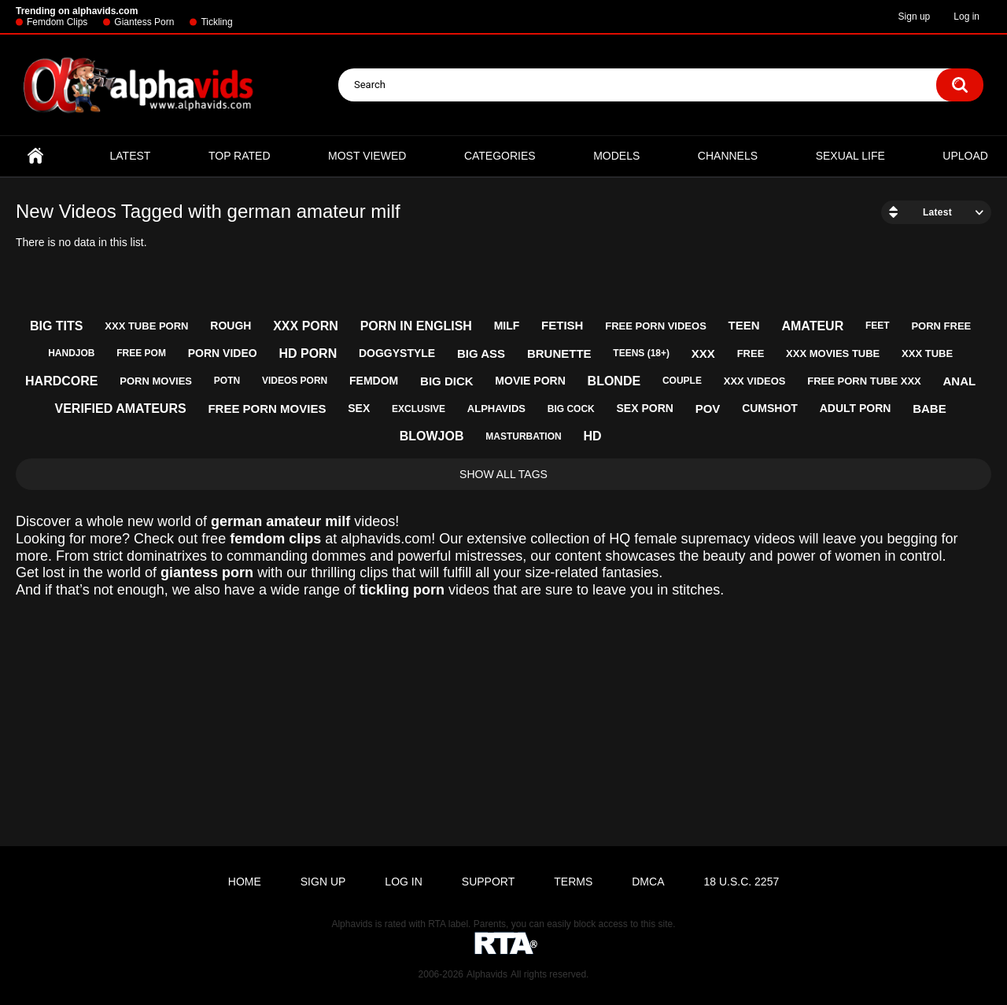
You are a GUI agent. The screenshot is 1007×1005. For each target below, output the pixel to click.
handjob (71, 353)
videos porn (294, 380)
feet (877, 325)
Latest (130, 155)
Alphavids (487, 974)
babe (929, 408)
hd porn (307, 353)
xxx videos (755, 381)
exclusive (418, 408)
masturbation (523, 436)
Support (488, 881)
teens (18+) (641, 353)
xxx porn (305, 326)
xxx (703, 353)
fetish (562, 325)
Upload (965, 155)
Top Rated (239, 155)
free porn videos (655, 326)
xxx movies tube (833, 353)
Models (616, 155)
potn (227, 380)
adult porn (855, 408)
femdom (373, 380)
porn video (222, 353)
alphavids (496, 408)
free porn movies (267, 408)
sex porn (645, 408)
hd (592, 436)
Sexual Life (850, 155)
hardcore (61, 381)
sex (359, 408)
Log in (966, 16)
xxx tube (927, 353)
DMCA (648, 881)
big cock (571, 408)
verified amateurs (120, 408)
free (751, 353)
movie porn (530, 380)
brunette (559, 353)
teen (744, 325)
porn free (941, 326)
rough (230, 325)
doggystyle (397, 353)
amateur (812, 326)
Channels (728, 155)
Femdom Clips (57, 22)
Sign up (914, 16)
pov (708, 408)
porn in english (416, 326)
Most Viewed (367, 155)
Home (35, 156)
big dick (447, 381)
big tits (56, 326)
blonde (614, 381)
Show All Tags (503, 474)
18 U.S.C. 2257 (741, 881)
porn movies (156, 381)
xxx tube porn (146, 326)
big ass (481, 353)
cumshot (770, 408)
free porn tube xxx (863, 381)
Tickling (216, 22)
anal (959, 381)
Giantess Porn (144, 22)
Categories (500, 155)
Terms (573, 881)
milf (507, 325)
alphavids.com (386, 539)
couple (682, 380)
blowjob (432, 436)
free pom (141, 353)
